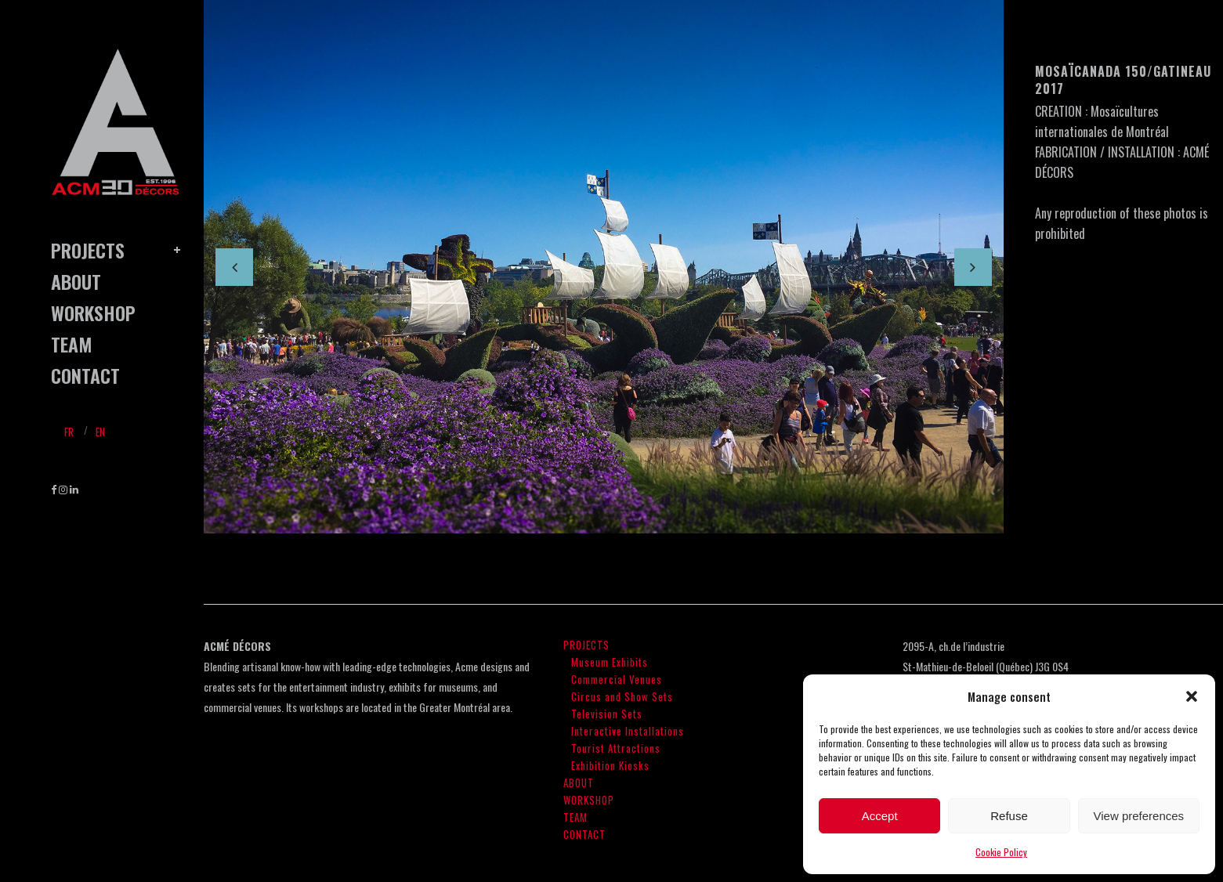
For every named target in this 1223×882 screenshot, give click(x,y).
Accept (880, 815)
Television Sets (606, 713)
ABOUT (578, 782)
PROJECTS (586, 644)
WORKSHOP (588, 800)
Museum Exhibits (609, 662)
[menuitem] (68, 430)
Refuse (1009, 815)
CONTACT (584, 834)
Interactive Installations (627, 731)
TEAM (575, 817)
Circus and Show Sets (622, 696)
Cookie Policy (1001, 852)
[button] (1191, 696)
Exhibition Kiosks (610, 765)
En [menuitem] (100, 431)
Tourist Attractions (615, 748)
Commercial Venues (616, 679)
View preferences (1139, 815)
